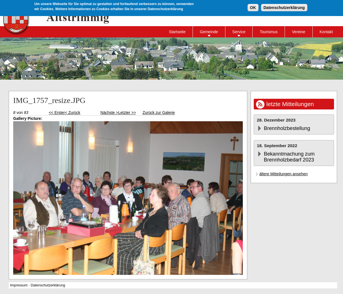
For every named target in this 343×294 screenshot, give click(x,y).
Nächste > (109, 112)
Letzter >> (127, 112)
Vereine (298, 32)
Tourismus (269, 32)
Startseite (177, 32)
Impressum (19, 285)
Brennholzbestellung (287, 128)
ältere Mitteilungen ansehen (283, 174)
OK (253, 7)
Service (239, 32)
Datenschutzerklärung (284, 7)
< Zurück (72, 112)
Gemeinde (209, 32)
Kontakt (326, 32)
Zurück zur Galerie (159, 112)
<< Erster (57, 112)
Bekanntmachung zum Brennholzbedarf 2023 (289, 157)
